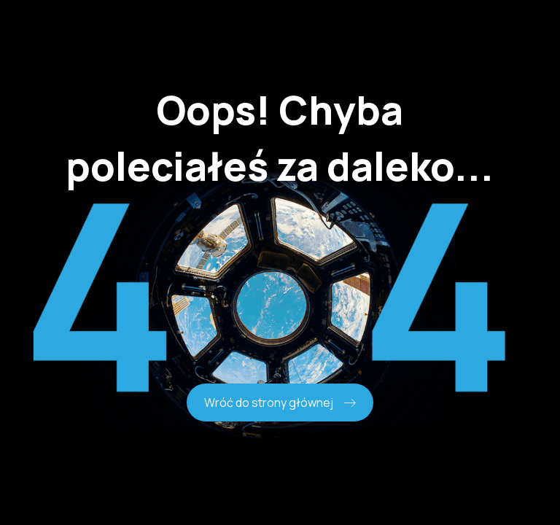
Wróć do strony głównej (280, 402)
